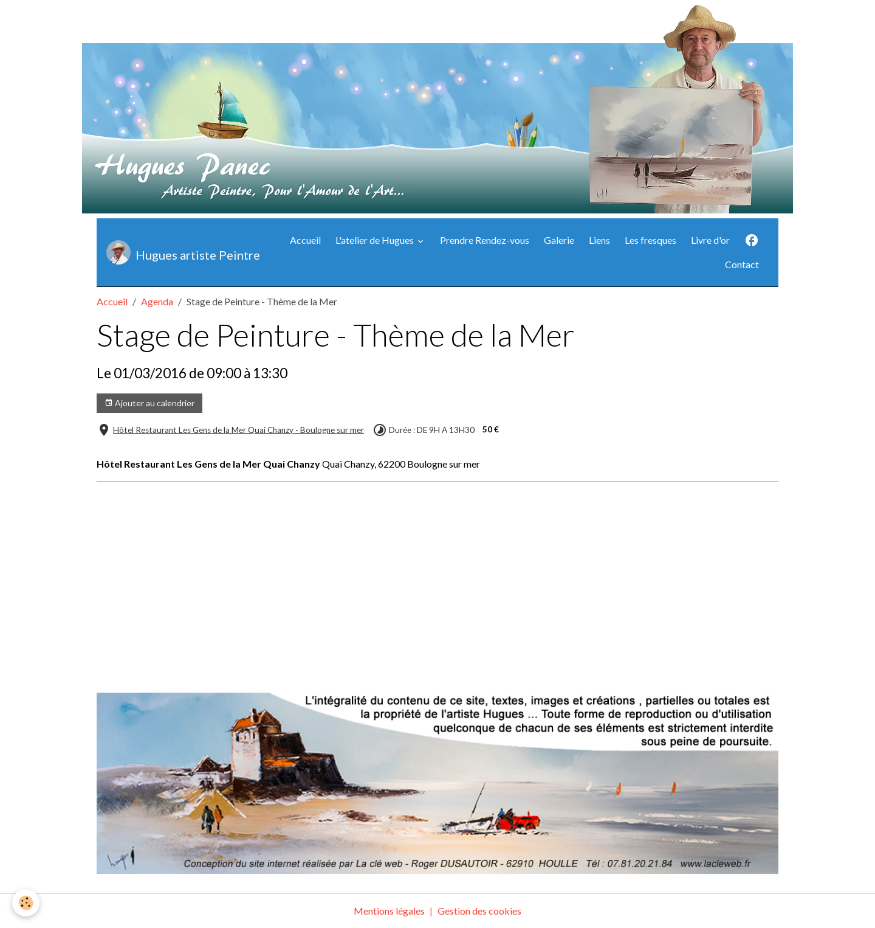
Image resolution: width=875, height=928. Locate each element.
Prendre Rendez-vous (484, 240)
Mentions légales (389, 910)
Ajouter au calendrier (149, 403)
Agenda (157, 301)
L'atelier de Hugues (375, 240)
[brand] (179, 252)
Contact (742, 264)
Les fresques (650, 240)
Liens (599, 240)
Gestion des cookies (479, 910)
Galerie (559, 240)
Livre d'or (710, 240)
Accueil (305, 240)
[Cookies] (25, 902)
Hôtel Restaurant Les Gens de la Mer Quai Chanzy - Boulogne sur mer (238, 429)
